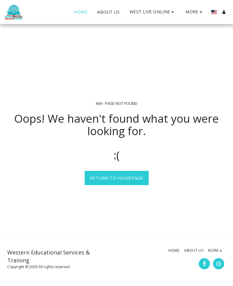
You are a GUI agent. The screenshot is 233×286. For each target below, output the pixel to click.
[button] (152, 12)
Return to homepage (116, 178)
